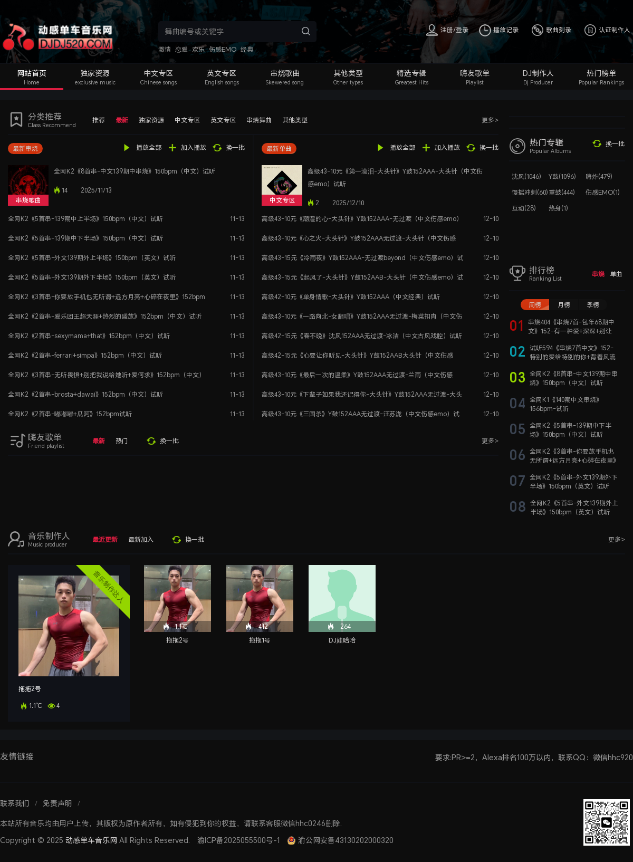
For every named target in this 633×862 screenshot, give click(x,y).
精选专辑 (411, 73)
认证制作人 (614, 30)
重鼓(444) (562, 192)
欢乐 (198, 49)
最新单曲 (279, 148)
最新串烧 (25, 148)
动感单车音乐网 (91, 840)
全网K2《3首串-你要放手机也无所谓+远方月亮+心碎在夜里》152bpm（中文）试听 (574, 460)
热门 (122, 441)
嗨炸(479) (599, 176)
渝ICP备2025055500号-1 (238, 840)
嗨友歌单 (475, 73)
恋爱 (181, 49)
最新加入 (141, 539)
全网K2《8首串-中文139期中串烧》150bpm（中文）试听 (134, 171)
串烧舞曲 (259, 120)
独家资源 (95, 73)
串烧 (598, 274)
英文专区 (221, 73)
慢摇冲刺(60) (530, 192)
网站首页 (31, 73)
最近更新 (105, 539)
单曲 (616, 274)
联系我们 (15, 803)
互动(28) (524, 208)
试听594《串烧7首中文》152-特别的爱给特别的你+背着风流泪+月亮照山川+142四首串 (573, 357)
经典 (247, 49)
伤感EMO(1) (603, 192)
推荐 (98, 120)
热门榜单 (601, 73)
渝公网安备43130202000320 (346, 840)
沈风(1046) (526, 176)
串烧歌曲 (285, 73)
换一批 (235, 147)
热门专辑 (546, 142)
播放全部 (148, 147)
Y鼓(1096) (562, 176)
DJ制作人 (538, 73)
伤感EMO (222, 49)
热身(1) (558, 208)
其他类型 (348, 73)
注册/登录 (454, 30)
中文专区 (158, 73)
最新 (122, 120)
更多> (490, 120)
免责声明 (57, 803)
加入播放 (193, 147)
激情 (164, 49)
